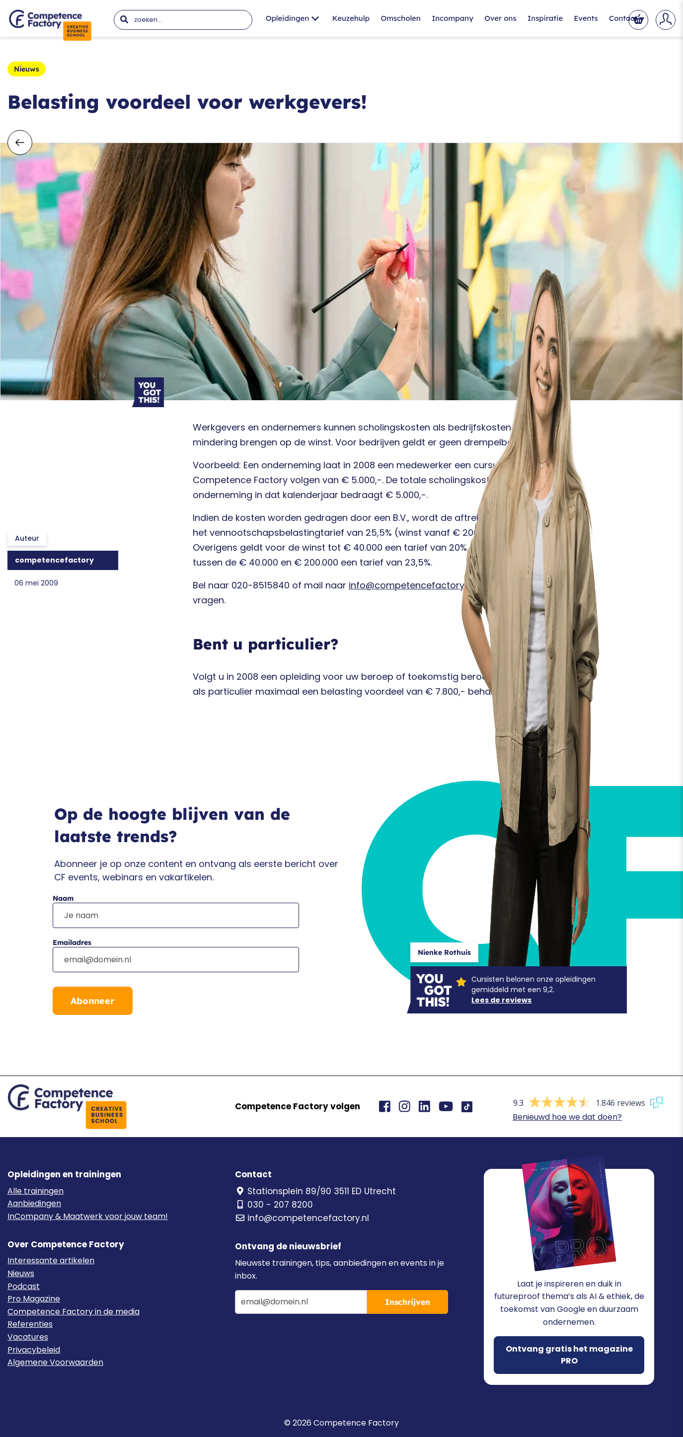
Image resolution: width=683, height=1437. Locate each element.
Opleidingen (292, 18)
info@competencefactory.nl (411, 585)
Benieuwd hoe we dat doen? (567, 1117)
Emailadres (72, 942)
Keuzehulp (351, 18)
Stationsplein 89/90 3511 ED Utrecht (315, 1191)
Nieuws (20, 1273)
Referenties (30, 1324)
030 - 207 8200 (274, 1205)
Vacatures (27, 1337)
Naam (63, 898)
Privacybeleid (33, 1350)
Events (586, 18)
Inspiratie (545, 18)
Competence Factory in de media (73, 1311)
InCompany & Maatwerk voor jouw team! (87, 1216)
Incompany (452, 18)
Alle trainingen (35, 1191)
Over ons (500, 18)
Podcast (23, 1286)
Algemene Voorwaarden (55, 1362)
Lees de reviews (501, 1000)
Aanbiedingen (34, 1203)
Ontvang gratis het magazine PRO (569, 1354)
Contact (623, 18)
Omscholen (401, 18)
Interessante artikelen (50, 1260)
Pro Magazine (33, 1298)
